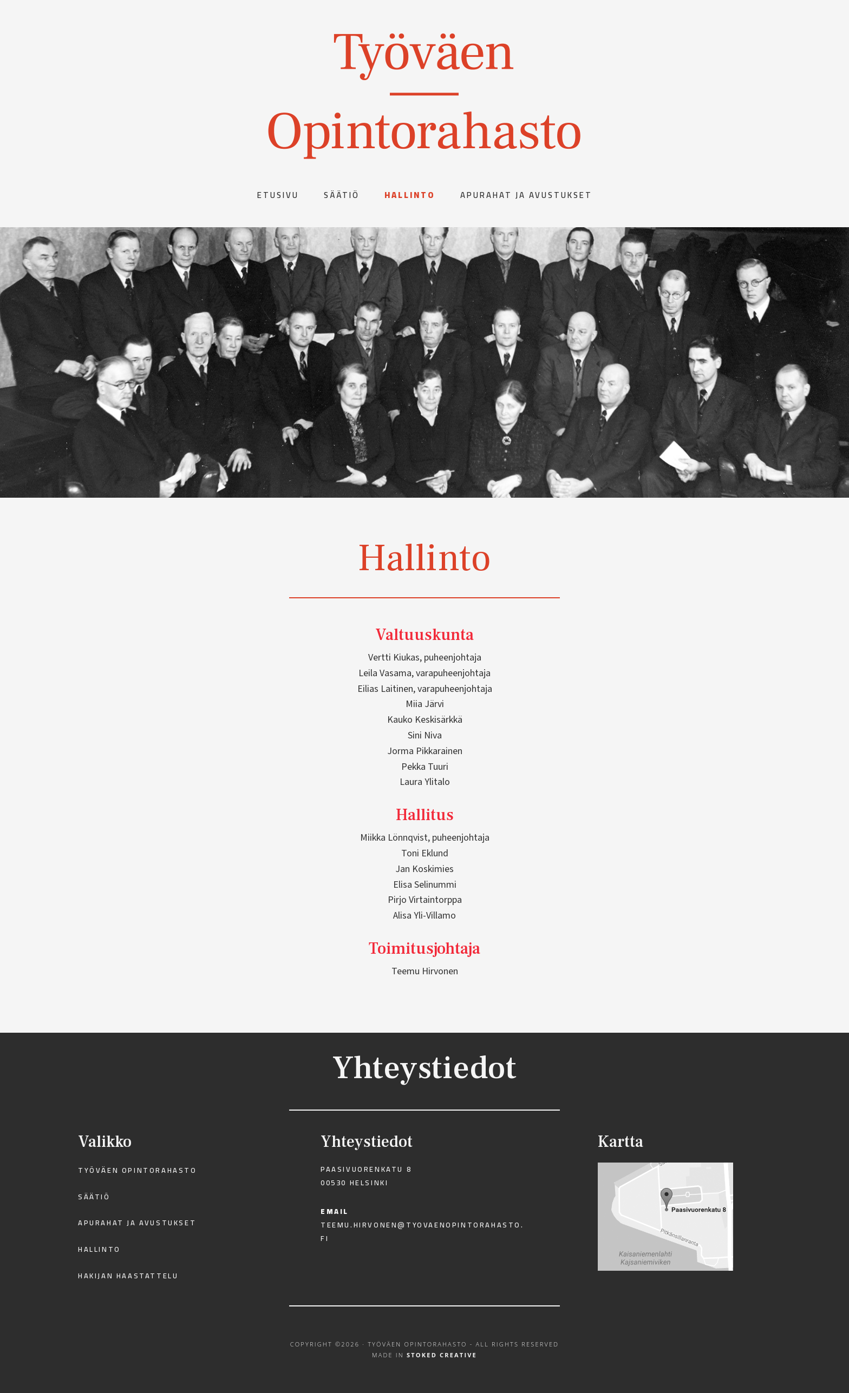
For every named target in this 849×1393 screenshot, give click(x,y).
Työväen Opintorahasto (137, 1170)
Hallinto (99, 1249)
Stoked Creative (442, 1355)
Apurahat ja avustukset (137, 1222)
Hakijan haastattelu (128, 1275)
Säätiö (94, 1196)
